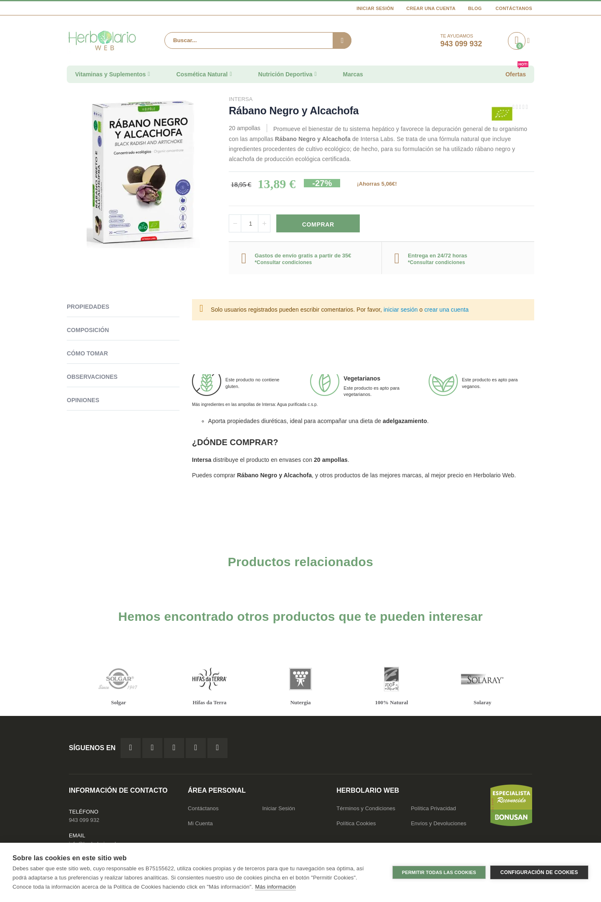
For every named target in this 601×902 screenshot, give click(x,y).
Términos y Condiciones (365, 809)
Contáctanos (513, 8)
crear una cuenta (446, 310)
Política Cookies (356, 824)
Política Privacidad (433, 809)
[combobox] (257, 40)
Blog (475, 8)
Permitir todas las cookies (439, 872)
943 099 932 (84, 821)
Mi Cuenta (200, 824)
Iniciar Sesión (375, 8)
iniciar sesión (401, 310)
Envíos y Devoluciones (438, 824)
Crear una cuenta (431, 8)
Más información (275, 887)
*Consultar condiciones (283, 263)
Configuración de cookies (539, 872)
